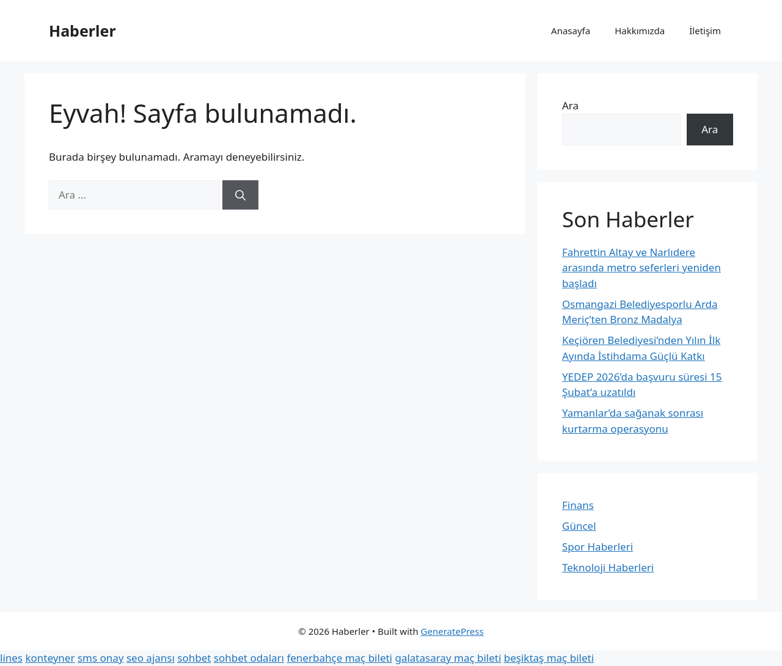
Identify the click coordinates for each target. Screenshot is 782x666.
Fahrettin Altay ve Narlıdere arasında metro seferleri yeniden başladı (641, 267)
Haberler (82, 30)
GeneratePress (452, 631)
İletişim (705, 30)
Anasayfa (570, 30)
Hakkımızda (640, 30)
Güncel (579, 526)
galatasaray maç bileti (448, 658)
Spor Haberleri (597, 547)
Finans (578, 505)
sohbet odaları (249, 658)
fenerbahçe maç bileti (339, 658)
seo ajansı (150, 658)
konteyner (50, 658)
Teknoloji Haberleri (608, 567)
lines (11, 658)
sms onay (101, 658)
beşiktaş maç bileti (549, 658)
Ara (570, 105)
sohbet (194, 658)
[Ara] (240, 195)
